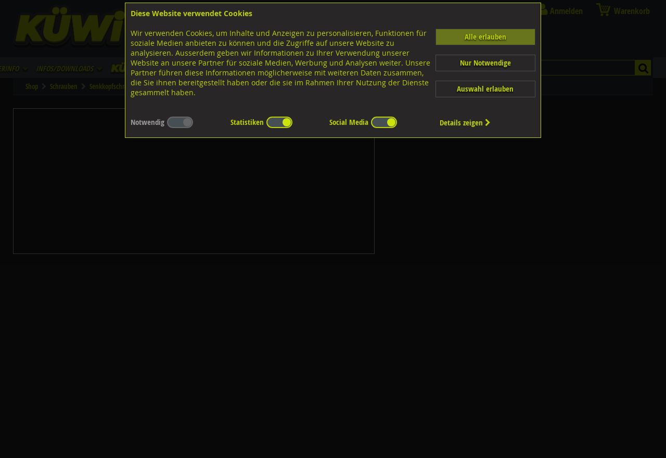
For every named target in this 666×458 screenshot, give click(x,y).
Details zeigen (465, 122)
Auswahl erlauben (485, 88)
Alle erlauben (485, 36)
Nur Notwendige (485, 62)
